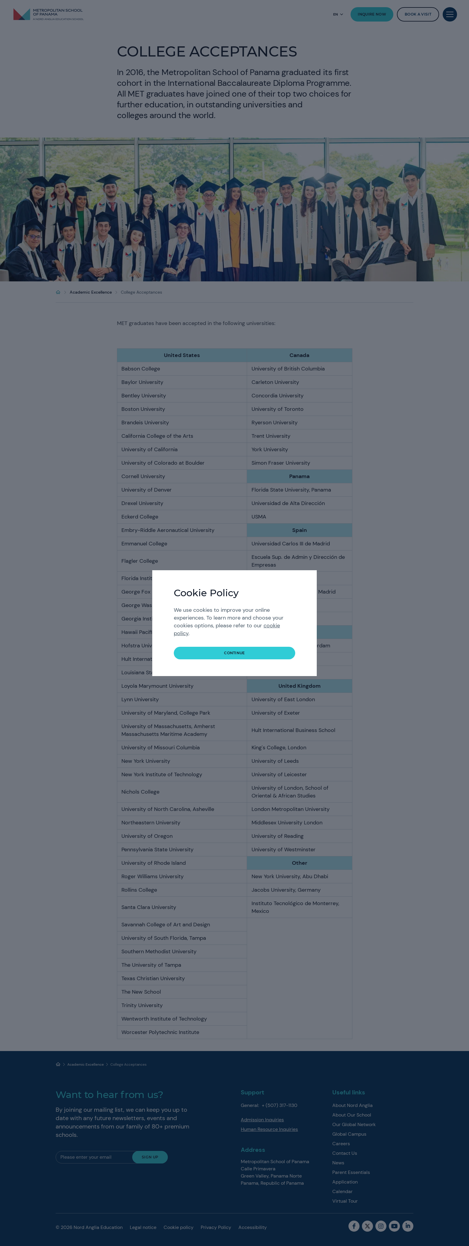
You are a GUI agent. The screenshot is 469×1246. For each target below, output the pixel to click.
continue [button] (234, 653)
